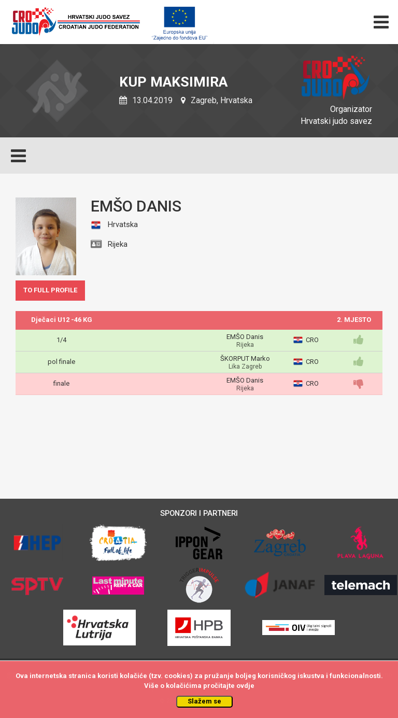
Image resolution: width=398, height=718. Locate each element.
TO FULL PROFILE (50, 290)
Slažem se (204, 701)
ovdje (245, 685)
